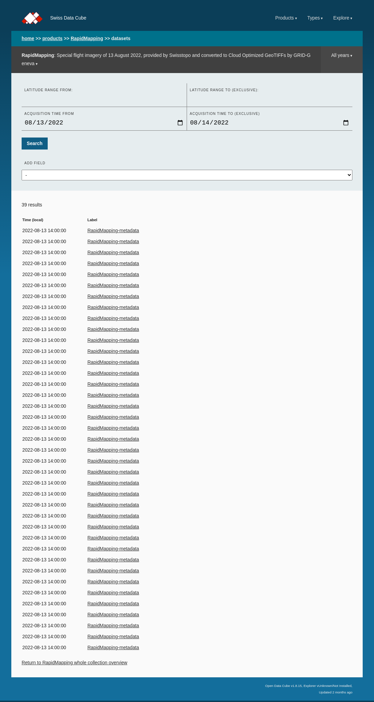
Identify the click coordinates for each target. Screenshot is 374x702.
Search (35, 144)
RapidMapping (87, 38)
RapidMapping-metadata (113, 232)
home (28, 38)
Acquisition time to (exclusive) (225, 114)
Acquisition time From (49, 114)
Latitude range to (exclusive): (224, 90)
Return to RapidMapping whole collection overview (74, 664)
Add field (34, 164)
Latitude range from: (48, 90)
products (52, 38)
